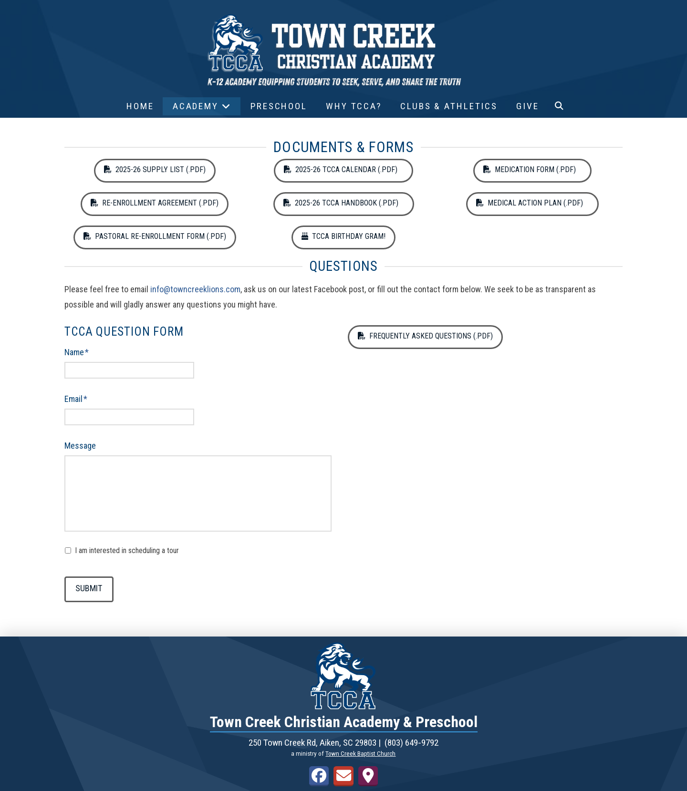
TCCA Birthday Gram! (343, 236)
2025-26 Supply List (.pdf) (155, 169)
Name (76, 352)
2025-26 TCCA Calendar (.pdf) (343, 169)
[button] (559, 106)
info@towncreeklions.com (195, 289)
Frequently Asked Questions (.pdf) (425, 335)
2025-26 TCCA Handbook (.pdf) (343, 202)
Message (80, 446)
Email (76, 399)
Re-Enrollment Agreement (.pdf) (155, 202)
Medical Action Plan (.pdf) (532, 202)
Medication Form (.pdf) (532, 169)
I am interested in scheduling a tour (127, 550)
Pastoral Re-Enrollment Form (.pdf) (154, 236)
